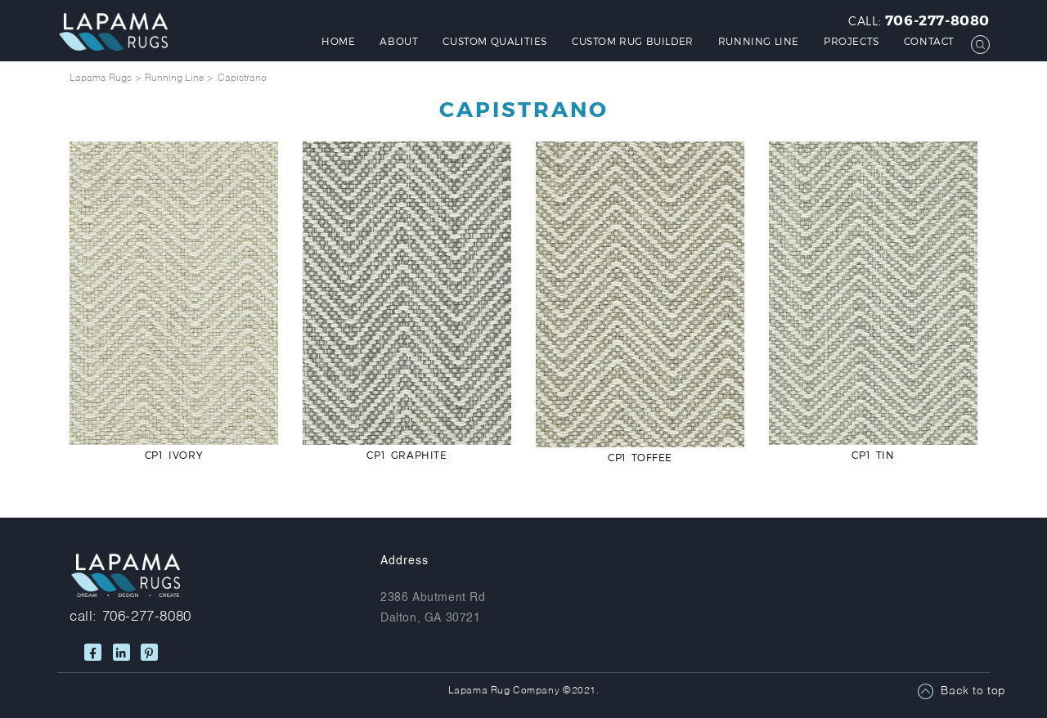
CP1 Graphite (406, 454)
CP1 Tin (873, 454)
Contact (929, 41)
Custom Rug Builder (633, 41)
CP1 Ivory (174, 454)
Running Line (758, 41)
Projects (851, 41)
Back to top (973, 691)
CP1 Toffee (640, 457)
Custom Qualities (495, 41)
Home (338, 41)
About (399, 41)
